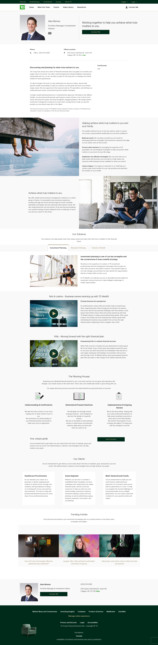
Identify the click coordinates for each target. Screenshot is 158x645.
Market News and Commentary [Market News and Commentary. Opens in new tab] (44, 611)
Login (134, 2)
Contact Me (131, 7)
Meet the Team (44, 7)
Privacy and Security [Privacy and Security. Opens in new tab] (68, 622)
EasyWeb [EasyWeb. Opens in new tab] (122, 611)
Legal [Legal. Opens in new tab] (82, 622)
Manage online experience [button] (79, 616)
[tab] (58, 248)
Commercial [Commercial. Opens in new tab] (48, 2)
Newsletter (81, 7)
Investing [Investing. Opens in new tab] (58, 2)
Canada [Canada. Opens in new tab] (79, 636)
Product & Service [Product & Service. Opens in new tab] (96, 611)
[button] (54, 313)
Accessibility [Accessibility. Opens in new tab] (93, 622)
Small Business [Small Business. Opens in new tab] (35, 2)
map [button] (84, 55)
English (124, 2)
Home (31, 7)
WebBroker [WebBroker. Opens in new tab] (110, 611)
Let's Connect (111, 439)
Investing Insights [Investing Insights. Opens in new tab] (67, 611)
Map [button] (98, 591)
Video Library (68, 7)
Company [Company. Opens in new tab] (82, 611)
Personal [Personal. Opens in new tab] (23, 2)
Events (56, 7)
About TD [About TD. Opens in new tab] (68, 2)
